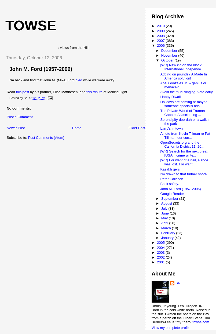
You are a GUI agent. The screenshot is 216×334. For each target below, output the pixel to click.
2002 (161, 257)
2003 (161, 252)
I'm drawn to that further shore (183, 174)
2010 (161, 26)
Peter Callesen (171, 179)
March (166, 228)
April (165, 223)
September (170, 199)
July (165, 208)
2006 (161, 45)
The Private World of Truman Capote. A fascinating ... (182, 113)
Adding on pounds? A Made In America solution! (183, 76)
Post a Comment (20, 117)
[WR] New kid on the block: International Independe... (182, 67)
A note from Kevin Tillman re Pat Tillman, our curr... (185, 136)
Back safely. (169, 184)
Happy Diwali (170, 97)
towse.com (200, 322)
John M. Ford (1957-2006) (40, 69)
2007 (161, 41)
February (168, 233)
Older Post (137, 128)
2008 (161, 36)
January (168, 238)
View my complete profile (171, 328)
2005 (161, 243)
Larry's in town (171, 128)
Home (77, 128)
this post (22, 92)
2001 (161, 262)
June (165, 213)
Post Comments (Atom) (46, 138)
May (165, 218)
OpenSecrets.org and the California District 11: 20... (182, 144)
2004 (161, 248)
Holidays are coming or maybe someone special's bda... (183, 104)
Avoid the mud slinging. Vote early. (186, 92)
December (169, 51)
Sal (178, 283)
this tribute (94, 92)
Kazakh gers (170, 169)
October (168, 60)
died (79, 80)
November (169, 55)
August (167, 203)
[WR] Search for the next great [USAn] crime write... (183, 153)
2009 (161, 31)
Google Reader (172, 194)
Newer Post (16, 128)
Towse (30, 25)
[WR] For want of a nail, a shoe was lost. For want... (184, 162)
